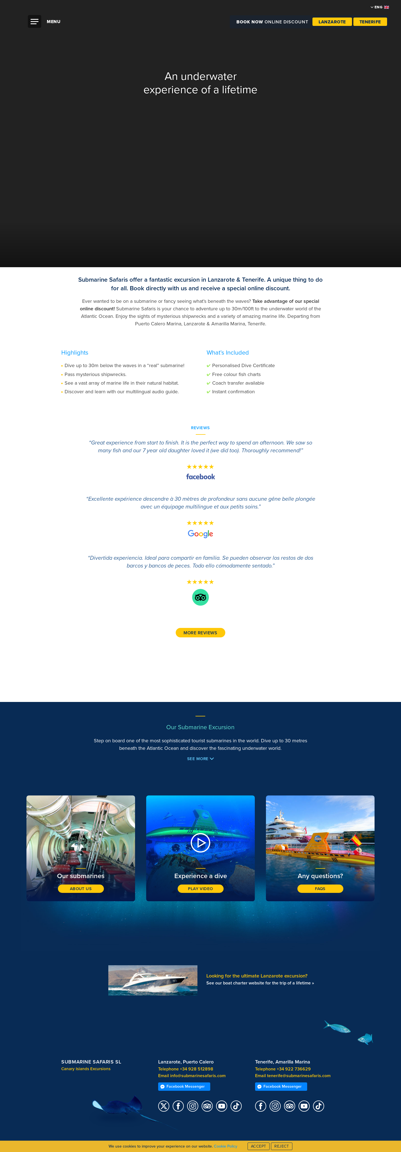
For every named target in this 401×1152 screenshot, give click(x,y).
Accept (258, 1146)
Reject (281, 1146)
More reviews (200, 633)
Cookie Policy (225, 1146)
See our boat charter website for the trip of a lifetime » (260, 983)
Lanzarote (332, 22)
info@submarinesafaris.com (198, 1076)
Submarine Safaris (203, 33)
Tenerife (370, 22)
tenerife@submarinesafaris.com (299, 1076)
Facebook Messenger (182, 1086)
